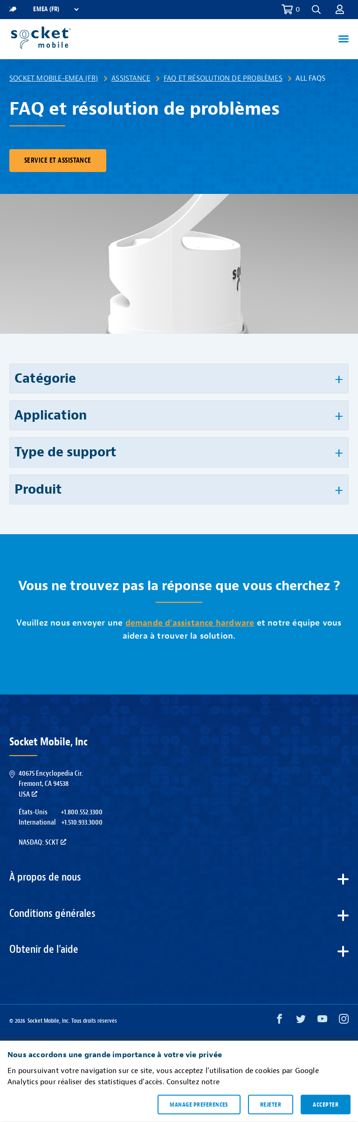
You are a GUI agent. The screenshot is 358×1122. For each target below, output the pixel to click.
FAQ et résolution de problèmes (223, 78)
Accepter (325, 1104)
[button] (316, 9)
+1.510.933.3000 (82, 822)
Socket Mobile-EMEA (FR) (53, 78)
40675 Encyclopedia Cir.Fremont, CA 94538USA (51, 784)
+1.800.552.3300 (82, 812)
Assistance (130, 78)
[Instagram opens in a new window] (344, 1021)
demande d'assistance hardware (190, 623)
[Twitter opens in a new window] (301, 1021)
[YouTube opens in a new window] (322, 1021)
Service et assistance (57, 160)
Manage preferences (199, 1104)
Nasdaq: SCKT (42, 842)
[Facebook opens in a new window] (279, 1021)
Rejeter (270, 1104)
